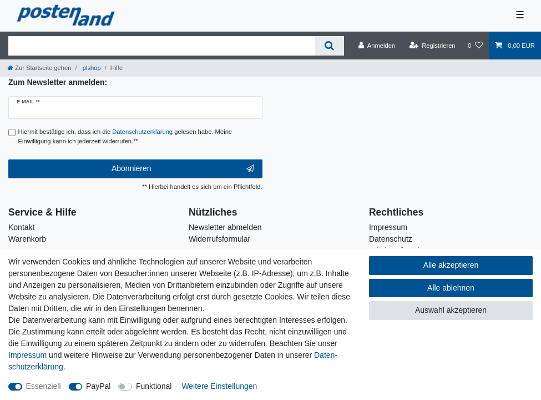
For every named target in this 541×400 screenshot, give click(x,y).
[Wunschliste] (475, 45)
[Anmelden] (377, 45)
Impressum (388, 227)
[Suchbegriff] (161, 46)
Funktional (154, 386)
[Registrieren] (432, 45)
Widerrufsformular (219, 238)
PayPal (98, 386)
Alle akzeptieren (451, 265)
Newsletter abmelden (225, 227)
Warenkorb (27, 238)
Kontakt (21, 227)
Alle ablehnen (450, 287)
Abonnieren (183, 169)
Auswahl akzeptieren (451, 310)
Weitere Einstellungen (219, 386)
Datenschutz (390, 238)
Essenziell (43, 386)
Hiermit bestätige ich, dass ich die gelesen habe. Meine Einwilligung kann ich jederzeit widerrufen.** (125, 136)
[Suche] (329, 46)
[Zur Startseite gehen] (39, 67)
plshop (91, 67)
